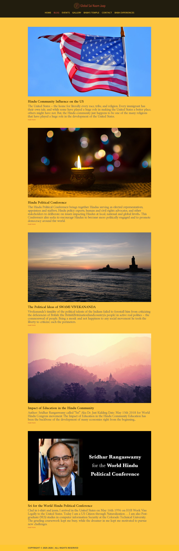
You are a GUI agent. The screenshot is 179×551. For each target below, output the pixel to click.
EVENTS (66, 13)
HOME (48, 13)
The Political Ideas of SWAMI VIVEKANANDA (62, 307)
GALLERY (76, 13)
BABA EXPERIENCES (124, 13)
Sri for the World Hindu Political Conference (60, 506)
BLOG (56, 13)
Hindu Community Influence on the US (56, 102)
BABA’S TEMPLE (91, 13)
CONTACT (107, 13)
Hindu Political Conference (47, 203)
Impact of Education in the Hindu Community (61, 408)
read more (32, 120)
